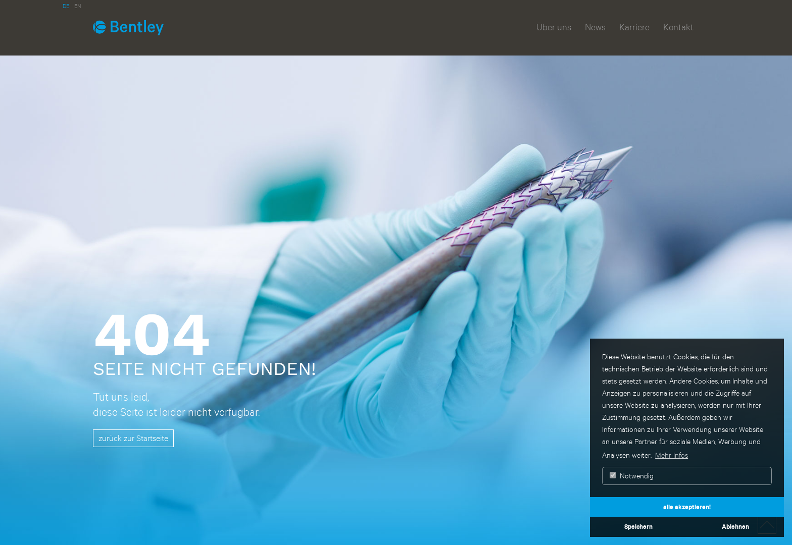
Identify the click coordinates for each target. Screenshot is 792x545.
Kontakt (678, 26)
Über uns (553, 26)
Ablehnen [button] (735, 526)
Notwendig (632, 475)
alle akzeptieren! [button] (687, 507)
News (595, 26)
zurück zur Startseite (133, 438)
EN (77, 6)
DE (66, 6)
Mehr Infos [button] (671, 455)
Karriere (634, 26)
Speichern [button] (638, 526)
